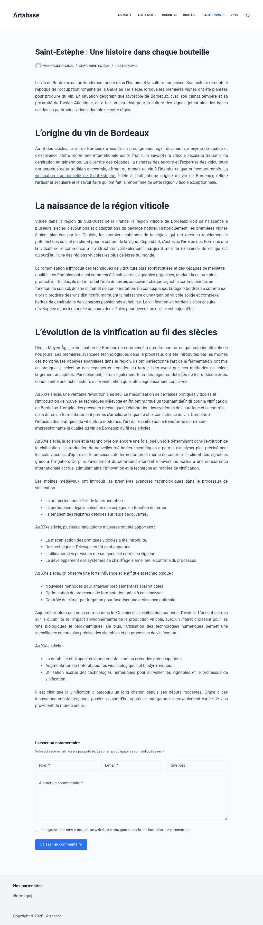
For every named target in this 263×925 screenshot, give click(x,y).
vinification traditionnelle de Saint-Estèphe (75, 175)
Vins (234, 15)
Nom (44, 765)
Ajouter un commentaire (61, 783)
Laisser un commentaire (61, 844)
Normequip (23, 895)
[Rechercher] (248, 15)
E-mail (111, 765)
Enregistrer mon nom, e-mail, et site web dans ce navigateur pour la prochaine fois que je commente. (116, 830)
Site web (178, 765)
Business (169, 15)
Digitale (189, 15)
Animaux (124, 15)
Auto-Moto (147, 15)
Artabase (26, 15)
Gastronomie (213, 15)
